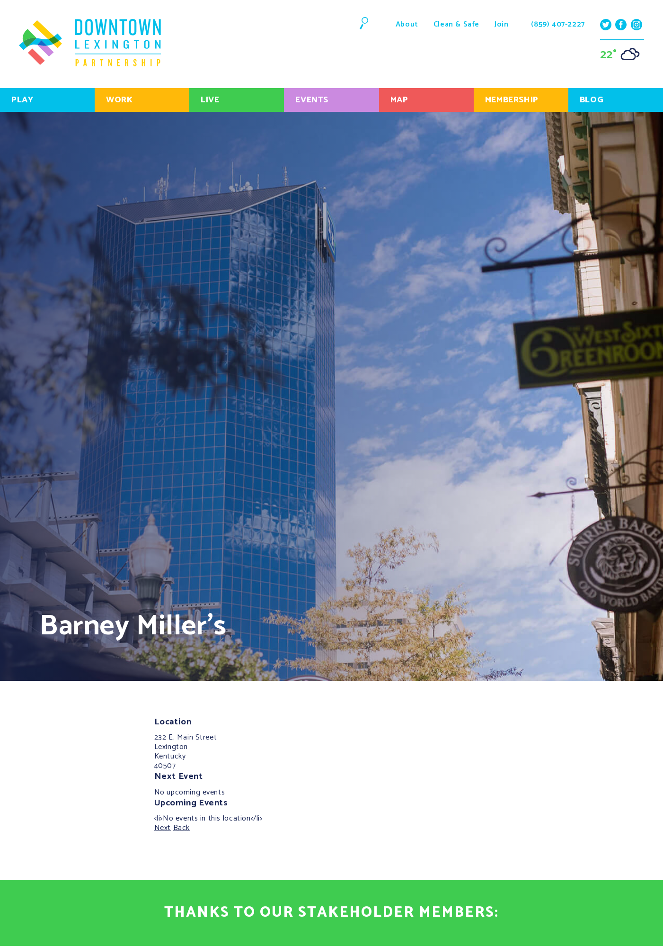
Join (501, 24)
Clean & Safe (456, 24)
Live (210, 100)
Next (162, 828)
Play (22, 100)
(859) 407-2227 (557, 24)
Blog (591, 100)
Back (181, 828)
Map (399, 100)
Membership (512, 100)
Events (311, 100)
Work (119, 100)
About (407, 24)
